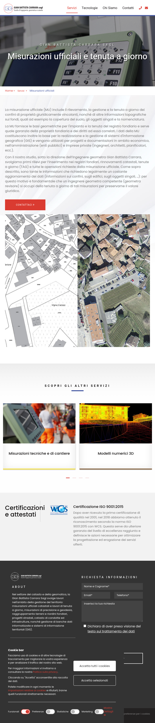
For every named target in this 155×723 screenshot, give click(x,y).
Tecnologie (90, 8)
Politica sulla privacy (45, 672)
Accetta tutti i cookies (95, 666)
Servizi (72, 8)
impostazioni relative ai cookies (27, 690)
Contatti (128, 8)
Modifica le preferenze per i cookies (130, 713)
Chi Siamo (110, 8)
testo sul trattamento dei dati (111, 631)
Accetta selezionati (94, 680)
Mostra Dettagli (108, 711)
